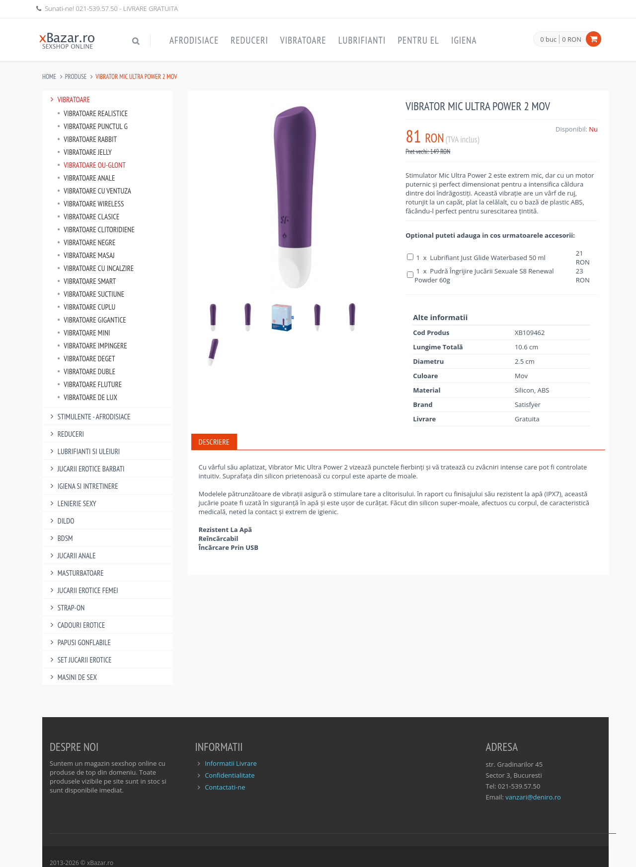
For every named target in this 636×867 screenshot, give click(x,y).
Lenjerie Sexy (71, 503)
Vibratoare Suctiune (90, 294)
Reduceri (249, 40)
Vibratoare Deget (86, 358)
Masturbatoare (75, 573)
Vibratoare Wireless (90, 203)
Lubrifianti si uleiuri (83, 451)
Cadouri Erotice (76, 625)
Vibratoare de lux (87, 397)
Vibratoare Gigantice (91, 320)
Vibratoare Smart (86, 281)
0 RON (571, 39)
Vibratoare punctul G (92, 126)
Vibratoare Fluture (89, 384)
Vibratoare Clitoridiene (96, 229)
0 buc (548, 40)
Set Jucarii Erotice (79, 660)
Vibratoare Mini (83, 332)
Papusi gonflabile (79, 642)
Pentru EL (418, 40)
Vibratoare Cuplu (86, 307)
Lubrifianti (362, 40)
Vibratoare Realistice (92, 113)
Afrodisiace (194, 40)
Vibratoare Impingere (92, 345)
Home (49, 76)
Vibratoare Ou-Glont (91, 165)
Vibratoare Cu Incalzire (95, 268)
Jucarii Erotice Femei (82, 590)
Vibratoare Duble (86, 371)
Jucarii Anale (71, 555)
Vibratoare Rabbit (87, 139)
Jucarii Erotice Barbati (86, 468)
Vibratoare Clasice (88, 216)
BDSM (60, 538)
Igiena (464, 40)
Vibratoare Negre (86, 242)
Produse (76, 76)
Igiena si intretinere (82, 486)
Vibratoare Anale (86, 178)
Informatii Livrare (231, 763)
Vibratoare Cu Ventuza (94, 191)
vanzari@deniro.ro (532, 797)
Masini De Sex (72, 677)
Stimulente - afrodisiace (88, 416)
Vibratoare (303, 40)
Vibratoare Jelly (84, 152)
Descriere (214, 442)
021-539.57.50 (97, 8)
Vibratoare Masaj (86, 255)
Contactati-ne (225, 787)
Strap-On (65, 607)
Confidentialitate (229, 775)
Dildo (60, 521)
